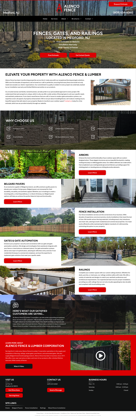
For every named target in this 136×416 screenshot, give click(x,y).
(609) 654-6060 (123, 12)
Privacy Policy (40, 413)
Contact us (68, 101)
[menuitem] (45, 18)
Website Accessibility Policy (92, 413)
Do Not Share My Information (52, 413)
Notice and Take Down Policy (78, 413)
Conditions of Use (65, 413)
